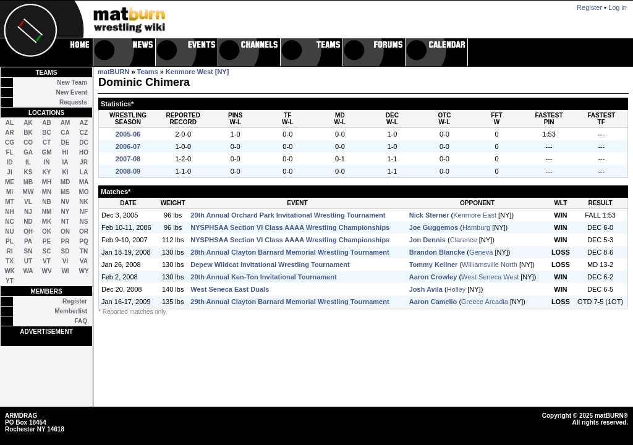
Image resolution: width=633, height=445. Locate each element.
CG (9, 142)
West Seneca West (490, 277)
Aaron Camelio (433, 301)
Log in (617, 7)
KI (65, 172)
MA (84, 182)
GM (46, 152)
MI (9, 192)
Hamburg (476, 227)
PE (47, 241)
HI (65, 152)
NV (65, 201)
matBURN (113, 71)
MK (47, 221)
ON (65, 231)
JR (84, 162)
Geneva (481, 252)
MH (47, 182)
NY (65, 211)
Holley (456, 289)
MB (28, 182)
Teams (147, 71)
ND (27, 221)
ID (10, 162)
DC (83, 142)
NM (47, 211)
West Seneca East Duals (229, 289)
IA (65, 162)
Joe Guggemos (433, 227)
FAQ (80, 321)
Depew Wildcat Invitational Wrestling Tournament (269, 264)
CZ (84, 132)
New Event (71, 92)
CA (65, 132)
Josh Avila (426, 289)
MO (83, 192)
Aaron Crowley (433, 277)
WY (83, 271)
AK (27, 122)
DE (65, 142)
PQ (83, 241)
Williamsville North (489, 264)
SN (28, 251)
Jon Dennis (427, 240)
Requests (73, 102)
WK (9, 271)
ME (9, 182)
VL (28, 201)
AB (46, 122)
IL (28, 162)
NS (84, 221)
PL (10, 241)
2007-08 (128, 159)
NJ (28, 211)
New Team (72, 82)
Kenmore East (474, 215)
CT (47, 142)
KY (47, 172)
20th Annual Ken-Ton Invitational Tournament (263, 277)
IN (47, 162)
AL (10, 122)
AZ (84, 122)
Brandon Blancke (437, 252)
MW (28, 192)
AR (9, 132)
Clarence (463, 240)
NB (46, 201)
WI (65, 271)
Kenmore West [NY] (197, 71)
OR (83, 231)
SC (47, 251)
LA (84, 172)
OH (28, 231)
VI (65, 261)
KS (28, 172)
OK (46, 231)
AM (65, 122)
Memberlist (70, 311)
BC (46, 132)
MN (47, 192)
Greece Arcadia (484, 301)
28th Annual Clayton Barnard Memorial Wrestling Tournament (289, 252)
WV (46, 271)
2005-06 (128, 134)
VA (84, 261)
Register (74, 301)
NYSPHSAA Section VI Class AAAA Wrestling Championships (289, 227)
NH (9, 211)
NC (9, 221)
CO (28, 142)
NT (65, 221)
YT (10, 281)
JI (9, 172)
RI (10, 251)
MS (65, 192)
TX (10, 261)
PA (28, 241)
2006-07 (128, 146)
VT (47, 261)
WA (28, 271)
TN (84, 251)
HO (83, 152)
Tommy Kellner (433, 264)
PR (65, 241)
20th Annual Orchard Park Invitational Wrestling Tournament (287, 215)
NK (83, 201)
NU (9, 231)
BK (27, 132)
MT (9, 201)
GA (28, 152)
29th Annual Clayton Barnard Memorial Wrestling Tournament (289, 301)
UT (28, 261)
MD (65, 182)
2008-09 (128, 171)
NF (84, 211)
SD (65, 251)
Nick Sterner (429, 215)
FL (9, 152)
